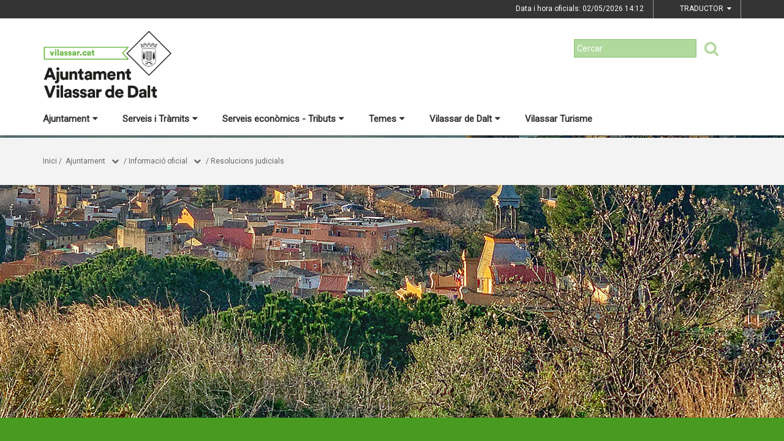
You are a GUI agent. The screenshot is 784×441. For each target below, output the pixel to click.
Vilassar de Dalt (464, 118)
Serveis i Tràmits (160, 118)
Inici (50, 161)
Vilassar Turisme (558, 118)
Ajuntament (70, 118)
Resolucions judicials (247, 161)
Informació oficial (158, 161)
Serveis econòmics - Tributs (283, 118)
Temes (387, 118)
